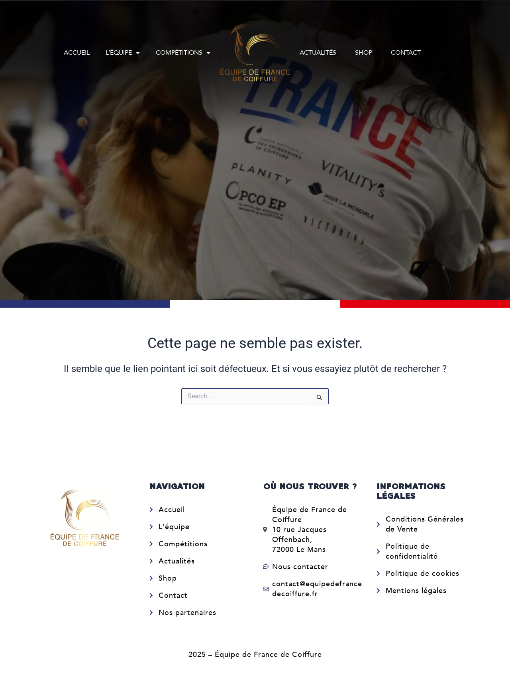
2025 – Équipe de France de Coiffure (255, 655)
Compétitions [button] (183, 52)
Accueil (77, 52)
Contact (406, 52)
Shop (363, 52)
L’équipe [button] (123, 52)
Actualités (318, 52)
